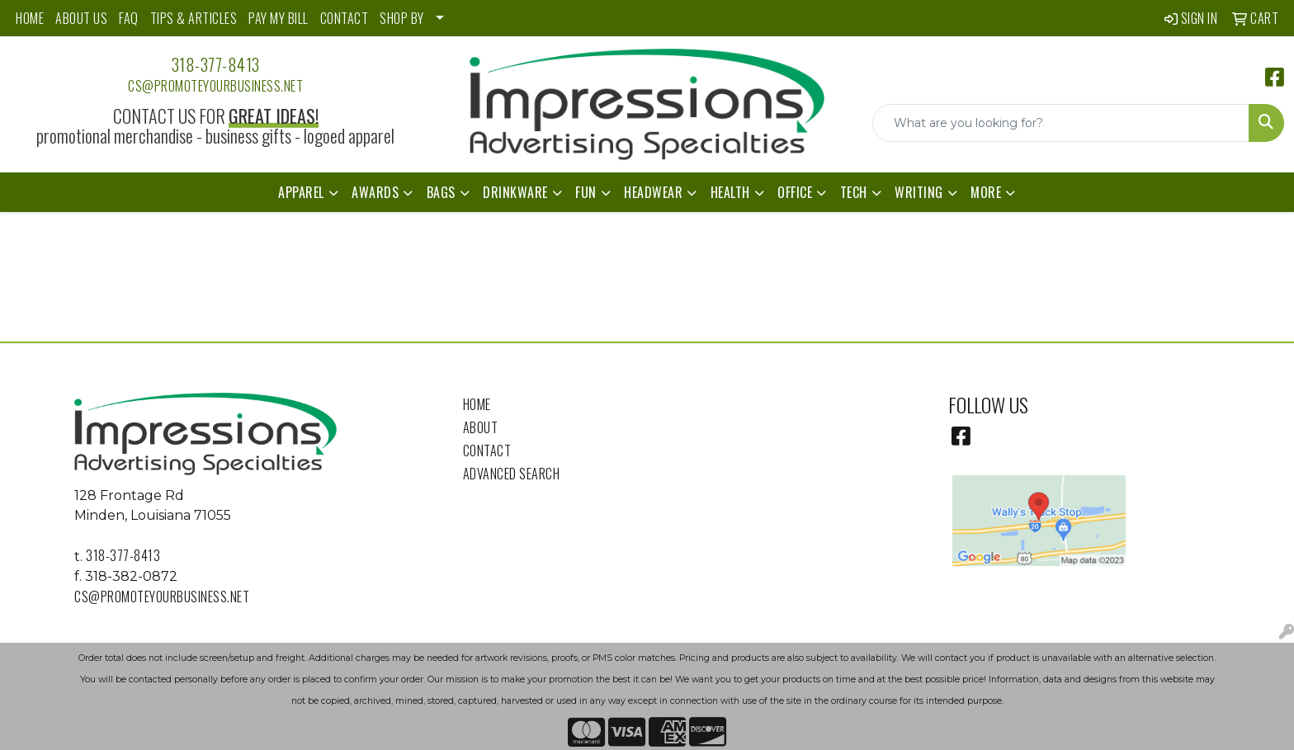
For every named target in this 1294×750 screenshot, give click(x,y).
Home (477, 404)
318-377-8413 (216, 64)
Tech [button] (853, 192)
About (480, 427)
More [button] (985, 192)
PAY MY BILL (278, 18)
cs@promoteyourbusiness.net (215, 86)
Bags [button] (441, 192)
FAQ (129, 18)
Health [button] (730, 192)
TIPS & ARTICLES (194, 18)
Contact (487, 450)
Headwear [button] (653, 192)
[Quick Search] (1060, 123)
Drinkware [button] (515, 192)
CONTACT (344, 18)
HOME (30, 18)
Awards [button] (375, 192)
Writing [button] (919, 192)
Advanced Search (511, 473)
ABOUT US (81, 18)
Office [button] (794, 192)
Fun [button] (586, 192)
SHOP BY (402, 18)
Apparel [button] (301, 192)
